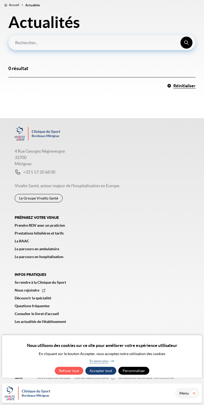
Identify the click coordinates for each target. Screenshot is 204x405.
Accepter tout (101, 371)
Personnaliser (134, 371)
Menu (188, 393)
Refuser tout (69, 371)
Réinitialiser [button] (181, 85)
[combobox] (102, 42)
